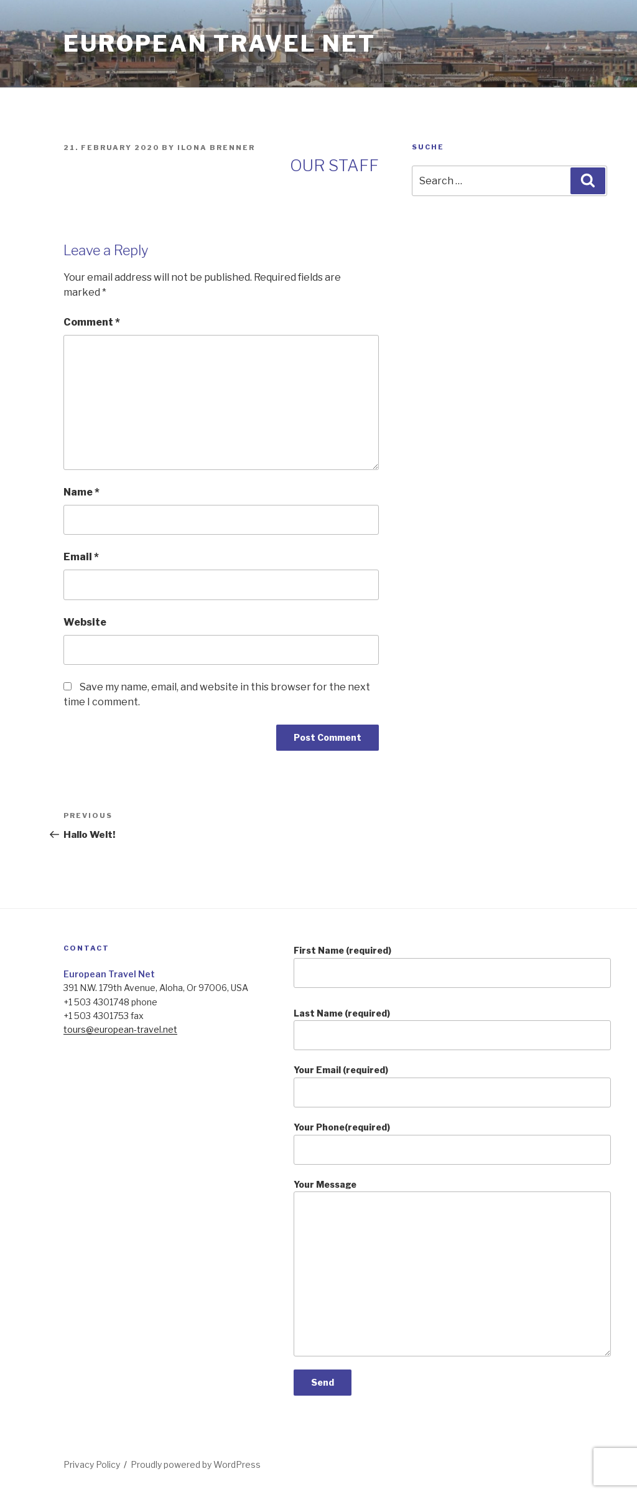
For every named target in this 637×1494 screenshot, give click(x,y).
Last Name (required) (452, 1029)
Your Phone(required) (452, 1143)
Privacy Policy (91, 1464)
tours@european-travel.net (120, 1029)
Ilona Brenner (216, 147)
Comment (91, 322)
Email (81, 557)
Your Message (452, 1267)
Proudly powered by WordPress (196, 1464)
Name (81, 492)
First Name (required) (452, 966)
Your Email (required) (452, 1085)
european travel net (219, 43)
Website (84, 622)
